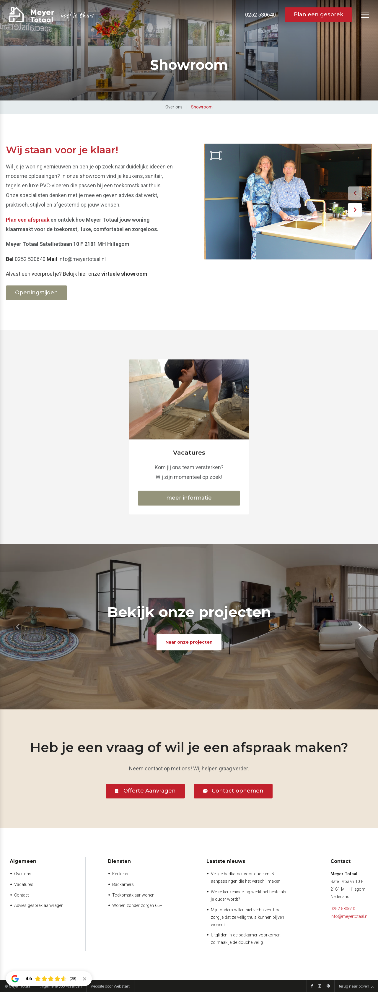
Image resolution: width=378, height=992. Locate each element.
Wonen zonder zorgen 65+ (137, 905)
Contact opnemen (237, 791)
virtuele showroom (124, 274)
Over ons (174, 107)
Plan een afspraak (27, 220)
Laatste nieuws (225, 861)
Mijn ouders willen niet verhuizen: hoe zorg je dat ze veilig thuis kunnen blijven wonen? (247, 917)
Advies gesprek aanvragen (38, 905)
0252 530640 (342, 908)
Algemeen (23, 861)
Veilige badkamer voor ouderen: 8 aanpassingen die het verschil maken (245, 877)
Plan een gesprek (318, 14)
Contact (21, 895)
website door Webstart (110, 986)
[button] (355, 193)
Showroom (202, 107)
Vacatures (23, 884)
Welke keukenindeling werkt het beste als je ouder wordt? (248, 895)
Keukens (120, 873)
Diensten (119, 861)
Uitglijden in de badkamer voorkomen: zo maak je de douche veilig (246, 939)
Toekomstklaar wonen (133, 895)
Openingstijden (36, 292)
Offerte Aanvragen (149, 791)
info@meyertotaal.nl (349, 916)
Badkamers (123, 884)
